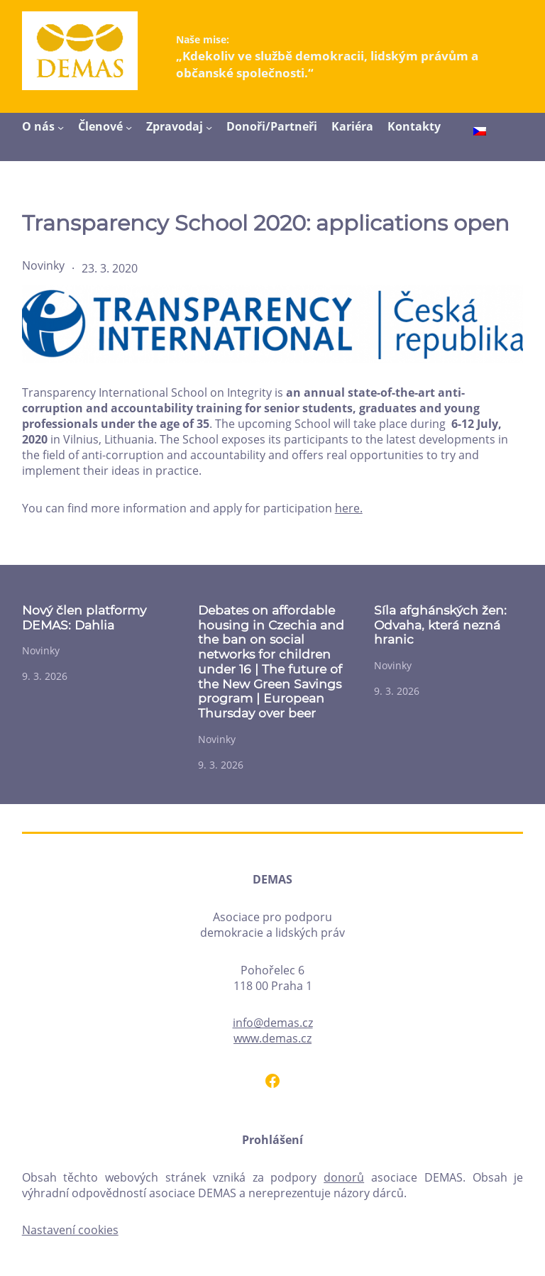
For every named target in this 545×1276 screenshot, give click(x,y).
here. (349, 508)
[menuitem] (479, 133)
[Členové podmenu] (129, 127)
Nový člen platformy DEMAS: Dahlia (84, 617)
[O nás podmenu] (60, 127)
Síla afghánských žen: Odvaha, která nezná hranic (440, 625)
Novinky (43, 265)
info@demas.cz (273, 1022)
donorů (344, 1177)
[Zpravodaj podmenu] (209, 127)
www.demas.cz (272, 1038)
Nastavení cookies (70, 1230)
